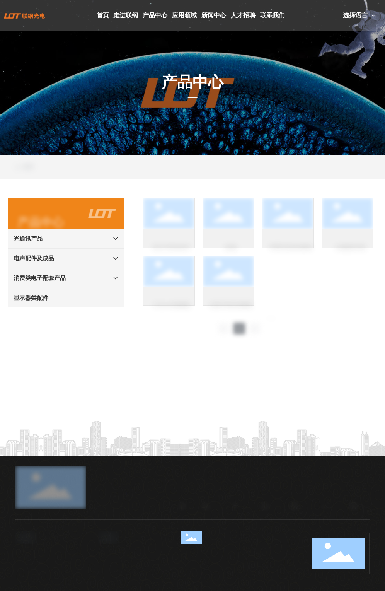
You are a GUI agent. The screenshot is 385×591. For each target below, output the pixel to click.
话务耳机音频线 (231, 311)
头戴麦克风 (350, 253)
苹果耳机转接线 (291, 253)
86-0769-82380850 (44, 583)
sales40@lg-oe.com (129, 583)
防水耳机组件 (171, 253)
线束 (231, 253)
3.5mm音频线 (172, 311)
